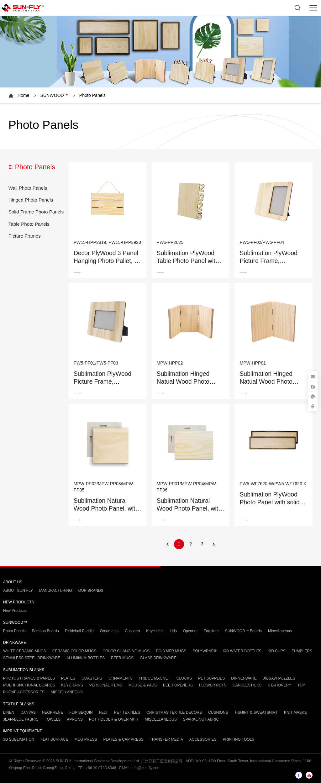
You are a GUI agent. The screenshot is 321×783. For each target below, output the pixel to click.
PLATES (68, 678)
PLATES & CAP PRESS (123, 740)
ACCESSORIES (203, 740)
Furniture (211, 631)
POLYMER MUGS (171, 651)
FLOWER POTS (212, 685)
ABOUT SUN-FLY (18, 591)
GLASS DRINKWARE (158, 658)
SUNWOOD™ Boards (243, 631)
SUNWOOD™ (54, 95)
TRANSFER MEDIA (166, 740)
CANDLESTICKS (247, 685)
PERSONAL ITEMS (105, 685)
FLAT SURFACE (54, 740)
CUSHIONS (218, 712)
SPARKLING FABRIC (201, 719)
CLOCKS (184, 678)
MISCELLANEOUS (67, 692)
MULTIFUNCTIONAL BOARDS (29, 685)
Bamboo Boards (45, 631)
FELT (103, 712)
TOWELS (53, 719)
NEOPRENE (52, 712)
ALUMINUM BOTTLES (85, 658)
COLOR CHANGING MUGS (126, 651)
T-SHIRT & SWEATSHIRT (256, 712)
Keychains (154, 631)
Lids (173, 631)
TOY (301, 685)
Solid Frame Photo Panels (36, 211)
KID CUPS (277, 651)
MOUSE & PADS (143, 685)
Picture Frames (24, 236)
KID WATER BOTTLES (242, 651)
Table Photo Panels (29, 224)
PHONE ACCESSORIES (24, 692)
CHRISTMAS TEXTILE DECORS (174, 712)
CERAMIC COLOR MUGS (74, 651)
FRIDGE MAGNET (154, 678)
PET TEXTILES (127, 712)
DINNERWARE (243, 678)
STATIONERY (279, 685)
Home (23, 95)
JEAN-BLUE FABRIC (21, 719)
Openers (190, 631)
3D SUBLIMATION (18, 740)
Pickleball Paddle (79, 631)
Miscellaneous (280, 631)
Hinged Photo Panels (30, 199)
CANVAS (27, 712)
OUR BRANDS (90, 591)
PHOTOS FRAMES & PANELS (29, 678)
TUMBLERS (302, 651)
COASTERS (92, 678)
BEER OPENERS (178, 685)
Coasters (132, 631)
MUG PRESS (85, 740)
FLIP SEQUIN (80, 712)
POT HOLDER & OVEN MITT (114, 719)
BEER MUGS (122, 658)
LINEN (8, 712)
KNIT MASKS (295, 712)
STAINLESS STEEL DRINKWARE (31, 658)
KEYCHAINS (72, 685)
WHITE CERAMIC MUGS (24, 651)
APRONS (75, 719)
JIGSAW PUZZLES (279, 678)
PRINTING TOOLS (238, 740)
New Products (15, 611)
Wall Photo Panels (27, 188)
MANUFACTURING (55, 591)
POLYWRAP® (205, 651)
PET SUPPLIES (211, 678)
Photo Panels (92, 95)
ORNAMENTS (120, 678)
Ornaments (109, 631)
